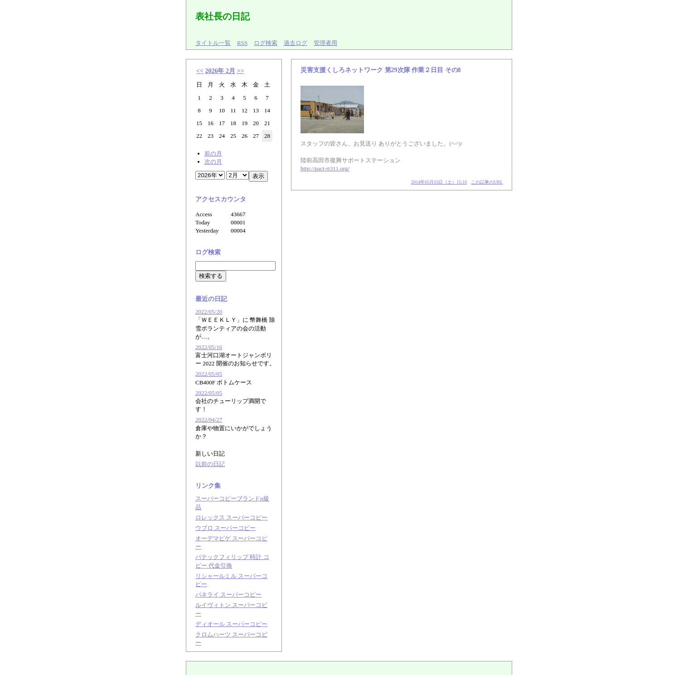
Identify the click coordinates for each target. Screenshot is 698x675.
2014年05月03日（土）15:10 (439, 182)
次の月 (213, 161)
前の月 (213, 153)
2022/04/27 (208, 419)
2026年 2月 (220, 71)
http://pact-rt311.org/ (325, 168)
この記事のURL (487, 182)
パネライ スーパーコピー (228, 594)
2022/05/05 (208, 373)
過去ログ (295, 42)
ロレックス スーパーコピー (231, 517)
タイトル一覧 (213, 42)
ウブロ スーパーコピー (225, 527)
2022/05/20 (208, 311)
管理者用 (325, 42)
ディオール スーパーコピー (231, 624)
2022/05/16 (208, 347)
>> (240, 71)
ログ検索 (265, 42)
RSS (242, 42)
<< (200, 71)
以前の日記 (210, 464)
